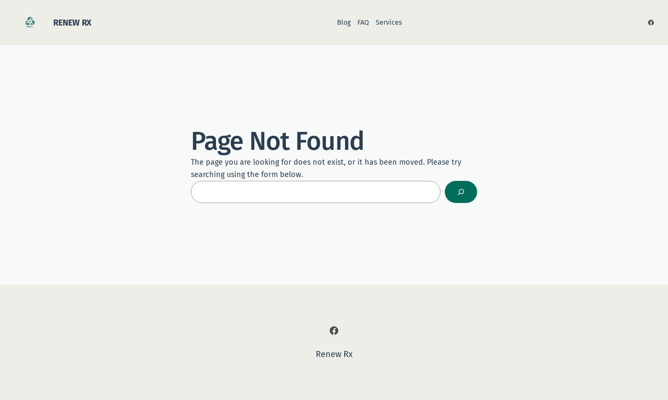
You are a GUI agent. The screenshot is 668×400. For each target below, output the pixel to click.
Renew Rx (72, 22)
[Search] (461, 192)
